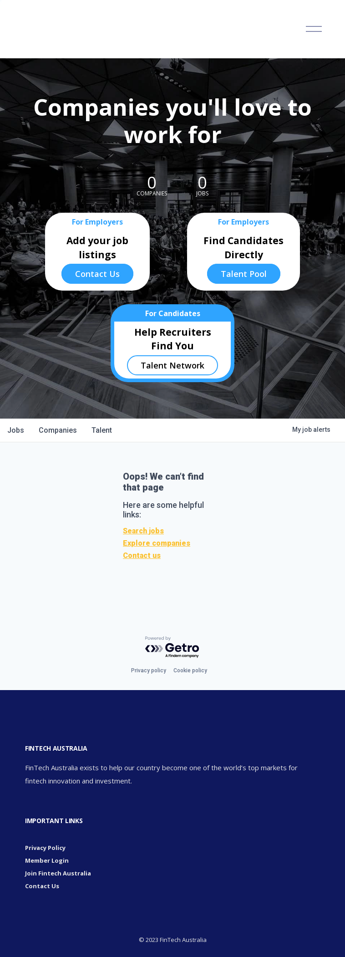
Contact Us (97, 273)
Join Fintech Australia (58, 873)
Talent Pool (244, 273)
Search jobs (143, 531)
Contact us (142, 555)
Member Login (47, 860)
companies (58, 430)
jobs (15, 430)
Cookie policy (190, 670)
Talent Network (172, 365)
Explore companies (156, 543)
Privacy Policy (45, 848)
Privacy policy (148, 670)
